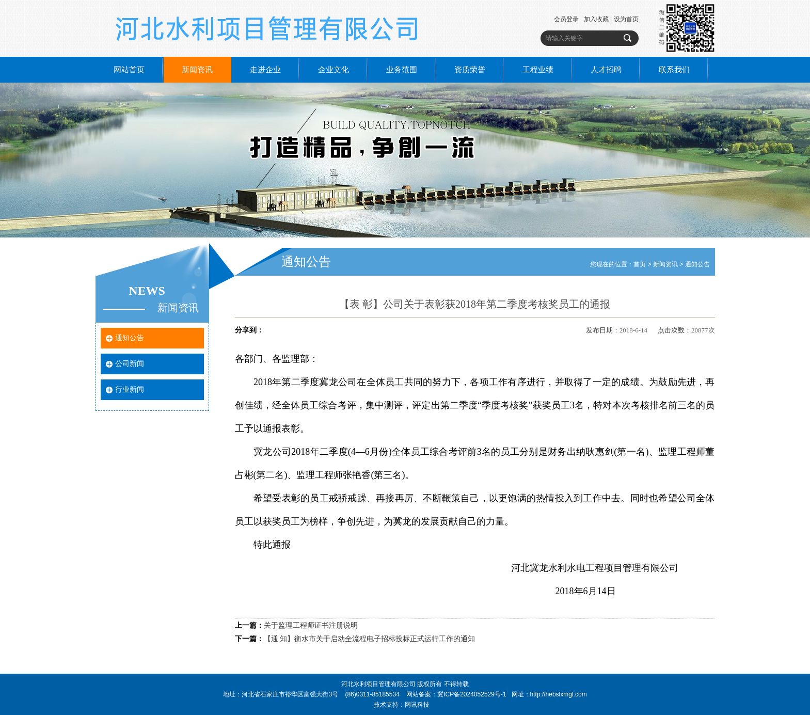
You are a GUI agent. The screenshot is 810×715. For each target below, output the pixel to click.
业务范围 (401, 70)
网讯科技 (417, 704)
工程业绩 (537, 70)
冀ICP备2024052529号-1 (471, 694)
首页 (639, 264)
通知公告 (129, 338)
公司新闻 (129, 364)
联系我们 (674, 70)
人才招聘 (606, 70)
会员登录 (566, 19)
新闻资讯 (197, 70)
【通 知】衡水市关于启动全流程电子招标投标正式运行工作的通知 (369, 639)
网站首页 (129, 70)
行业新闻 (129, 389)
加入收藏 (596, 19)
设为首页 (626, 19)
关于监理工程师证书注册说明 (311, 625)
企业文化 (333, 70)
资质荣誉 (469, 70)
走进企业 (265, 70)
